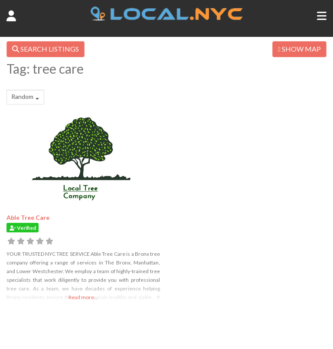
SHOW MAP (299, 49)
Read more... (83, 297)
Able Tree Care (28, 217)
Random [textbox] (22, 96)
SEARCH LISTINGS (45, 49)
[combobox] (25, 97)
